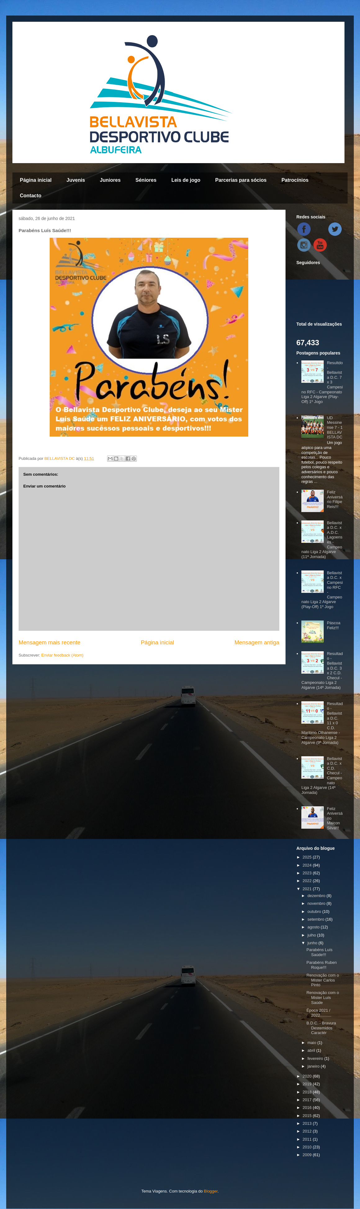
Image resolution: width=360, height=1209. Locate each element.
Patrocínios (294, 180)
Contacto (30, 195)
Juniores (110, 180)
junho (313, 943)
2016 (308, 1107)
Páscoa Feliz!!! (333, 625)
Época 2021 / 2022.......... (318, 1013)
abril (312, 1050)
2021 (308, 888)
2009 (308, 1154)
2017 (308, 1099)
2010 (308, 1147)
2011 (308, 1139)
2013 (308, 1123)
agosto (314, 927)
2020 (308, 1076)
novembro (317, 903)
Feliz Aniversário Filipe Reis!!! (335, 499)
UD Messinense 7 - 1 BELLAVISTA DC (335, 427)
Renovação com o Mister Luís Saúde (322, 997)
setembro (317, 919)
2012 (308, 1131)
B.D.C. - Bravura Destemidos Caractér (321, 1028)
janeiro (314, 1066)
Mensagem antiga (256, 642)
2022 (308, 880)
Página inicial (36, 180)
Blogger (211, 1191)
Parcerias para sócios (240, 180)
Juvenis (75, 180)
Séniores (146, 180)
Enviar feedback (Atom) (62, 655)
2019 (308, 1084)
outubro (315, 911)
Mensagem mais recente (49, 642)
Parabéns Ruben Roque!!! (321, 965)
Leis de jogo (185, 180)
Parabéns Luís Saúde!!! (319, 952)
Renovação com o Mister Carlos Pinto (322, 980)
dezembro (317, 895)
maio (312, 1042)
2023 (308, 873)
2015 (308, 1115)
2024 (308, 865)
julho (312, 935)
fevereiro (316, 1058)
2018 (308, 1092)
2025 (308, 857)
